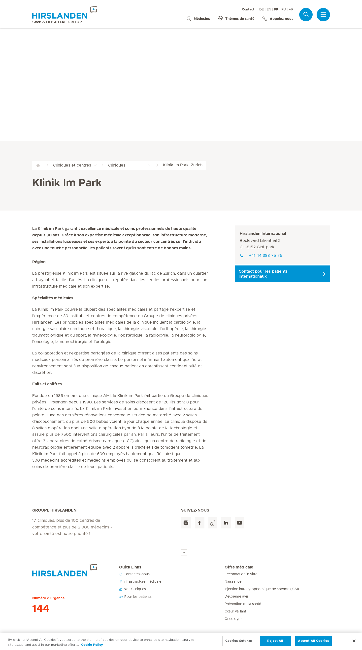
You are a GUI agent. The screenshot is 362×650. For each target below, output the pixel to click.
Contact (248, 9)
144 (40, 609)
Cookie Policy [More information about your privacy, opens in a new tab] (92, 648)
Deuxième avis (237, 596)
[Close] (354, 644)
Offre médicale (239, 567)
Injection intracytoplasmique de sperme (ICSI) (262, 589)
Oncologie (233, 619)
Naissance (233, 581)
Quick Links (130, 567)
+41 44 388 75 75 (261, 256)
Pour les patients (135, 597)
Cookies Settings (239, 644)
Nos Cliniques (132, 589)
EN (269, 9)
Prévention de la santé (243, 604)
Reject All (275, 644)
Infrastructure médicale (140, 581)
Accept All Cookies (313, 644)
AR (291, 9)
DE (261, 9)
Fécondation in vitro (241, 574)
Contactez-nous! (135, 574)
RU (283, 9)
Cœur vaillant (235, 611)
